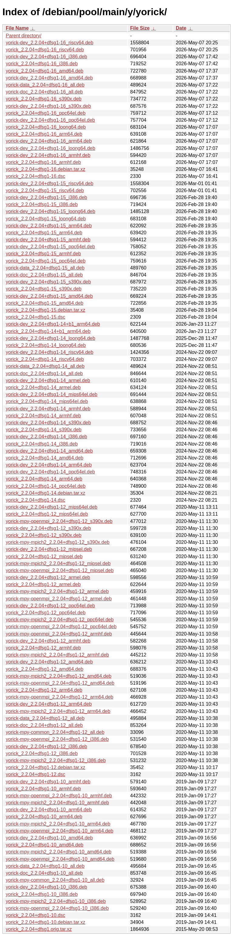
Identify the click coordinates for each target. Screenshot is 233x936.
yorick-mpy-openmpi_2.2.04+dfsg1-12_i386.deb (57, 739)
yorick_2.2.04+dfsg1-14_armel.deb (43, 387)
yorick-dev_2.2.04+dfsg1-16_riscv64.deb (49, 42)
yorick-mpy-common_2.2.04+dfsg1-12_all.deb (55, 732)
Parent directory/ (23, 35)
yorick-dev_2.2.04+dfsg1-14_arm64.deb (49, 464)
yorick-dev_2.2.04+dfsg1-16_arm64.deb (49, 141)
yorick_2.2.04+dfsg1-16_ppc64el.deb (46, 113)
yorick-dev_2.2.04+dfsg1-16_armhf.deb (48, 155)
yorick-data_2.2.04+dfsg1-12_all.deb (45, 718)
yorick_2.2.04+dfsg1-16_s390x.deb (44, 98)
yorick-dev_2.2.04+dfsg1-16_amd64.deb (49, 77)
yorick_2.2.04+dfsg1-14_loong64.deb (46, 345)
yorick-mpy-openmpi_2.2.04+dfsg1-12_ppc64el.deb (61, 626)
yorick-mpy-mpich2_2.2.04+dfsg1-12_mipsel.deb (58, 563)
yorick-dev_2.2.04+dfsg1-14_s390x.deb (48, 422)
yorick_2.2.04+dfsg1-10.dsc (35, 915)
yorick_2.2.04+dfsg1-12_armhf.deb (43, 647)
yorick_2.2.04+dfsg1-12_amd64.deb (44, 669)
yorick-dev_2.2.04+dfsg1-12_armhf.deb (48, 640)
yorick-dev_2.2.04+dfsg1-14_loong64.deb (50, 338)
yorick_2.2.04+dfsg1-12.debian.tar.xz (45, 767)
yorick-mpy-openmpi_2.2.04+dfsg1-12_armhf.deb (59, 633)
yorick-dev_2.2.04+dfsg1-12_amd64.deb (49, 661)
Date (181, 28)
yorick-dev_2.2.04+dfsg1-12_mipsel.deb (49, 549)
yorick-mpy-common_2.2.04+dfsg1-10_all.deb (55, 880)
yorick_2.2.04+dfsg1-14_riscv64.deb (45, 359)
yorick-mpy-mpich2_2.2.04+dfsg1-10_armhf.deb (57, 802)
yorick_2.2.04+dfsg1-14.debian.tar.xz (45, 493)
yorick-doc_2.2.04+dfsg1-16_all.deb (44, 91)
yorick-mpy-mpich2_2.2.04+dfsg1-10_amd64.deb (58, 851)
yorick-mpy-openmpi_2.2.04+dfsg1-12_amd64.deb (60, 683)
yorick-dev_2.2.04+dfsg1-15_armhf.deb (48, 239)
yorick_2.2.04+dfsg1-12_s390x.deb (44, 535)
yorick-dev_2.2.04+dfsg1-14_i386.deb (46, 436)
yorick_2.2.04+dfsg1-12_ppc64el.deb (46, 612)
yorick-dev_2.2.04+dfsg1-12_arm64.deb (49, 704)
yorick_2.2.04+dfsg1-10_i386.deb (42, 894)
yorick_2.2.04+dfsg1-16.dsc (35, 176)
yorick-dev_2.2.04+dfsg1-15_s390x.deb (48, 281)
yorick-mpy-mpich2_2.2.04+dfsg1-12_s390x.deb (58, 542)
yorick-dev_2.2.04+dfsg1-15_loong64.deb (50, 211)
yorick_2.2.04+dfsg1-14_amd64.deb (44, 457)
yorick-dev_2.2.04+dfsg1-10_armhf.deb (48, 781)
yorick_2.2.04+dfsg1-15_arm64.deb (44, 232)
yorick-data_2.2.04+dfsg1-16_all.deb (45, 84)
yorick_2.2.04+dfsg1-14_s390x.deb (44, 429)
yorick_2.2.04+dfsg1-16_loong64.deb (46, 127)
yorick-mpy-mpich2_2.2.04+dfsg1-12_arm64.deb (58, 711)
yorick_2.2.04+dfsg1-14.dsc (35, 500)
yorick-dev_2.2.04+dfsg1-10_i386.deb (46, 887)
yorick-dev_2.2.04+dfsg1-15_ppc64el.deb (50, 246)
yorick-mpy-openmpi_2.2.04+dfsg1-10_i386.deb (57, 908)
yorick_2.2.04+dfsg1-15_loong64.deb (46, 218)
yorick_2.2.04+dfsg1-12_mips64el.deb (47, 514)
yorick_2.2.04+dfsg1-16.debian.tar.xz (45, 169)
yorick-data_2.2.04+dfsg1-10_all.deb (45, 866)
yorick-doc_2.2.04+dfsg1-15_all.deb (44, 274)
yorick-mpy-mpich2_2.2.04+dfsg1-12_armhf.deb (57, 654)
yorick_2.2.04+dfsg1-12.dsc (35, 774)
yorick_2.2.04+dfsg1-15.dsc (35, 317)
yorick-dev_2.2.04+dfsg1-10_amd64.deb (49, 837)
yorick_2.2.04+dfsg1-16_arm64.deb (44, 134)
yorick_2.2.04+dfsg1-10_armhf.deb (43, 788)
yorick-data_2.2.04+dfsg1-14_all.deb (45, 366)
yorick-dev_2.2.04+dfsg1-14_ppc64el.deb (50, 471)
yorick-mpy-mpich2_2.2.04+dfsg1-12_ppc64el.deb (59, 619)
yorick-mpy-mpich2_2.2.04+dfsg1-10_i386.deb (56, 901)
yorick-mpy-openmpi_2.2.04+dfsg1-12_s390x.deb (59, 521)
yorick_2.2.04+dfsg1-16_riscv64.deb (45, 49)
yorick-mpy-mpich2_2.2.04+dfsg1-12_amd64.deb (58, 676)
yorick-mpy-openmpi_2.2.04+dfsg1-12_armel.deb (59, 598)
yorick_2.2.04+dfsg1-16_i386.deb (42, 63)
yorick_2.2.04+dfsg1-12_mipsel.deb (44, 556)
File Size (140, 28)
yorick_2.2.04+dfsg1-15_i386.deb (42, 204)
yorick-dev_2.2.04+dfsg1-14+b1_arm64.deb (53, 324)
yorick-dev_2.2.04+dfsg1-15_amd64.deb (49, 296)
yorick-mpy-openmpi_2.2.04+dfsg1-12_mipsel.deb (59, 570)
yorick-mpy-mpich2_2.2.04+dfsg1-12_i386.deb (56, 760)
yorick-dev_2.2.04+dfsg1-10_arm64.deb (49, 809)
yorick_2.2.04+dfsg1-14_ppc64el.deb (46, 486)
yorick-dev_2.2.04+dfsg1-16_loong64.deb (50, 148)
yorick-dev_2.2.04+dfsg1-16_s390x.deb (48, 106)
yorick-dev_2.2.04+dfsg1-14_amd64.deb (49, 450)
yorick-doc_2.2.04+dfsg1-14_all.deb (44, 373)
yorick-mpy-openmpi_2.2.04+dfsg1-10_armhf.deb (59, 795)
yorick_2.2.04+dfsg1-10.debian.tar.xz (45, 922)
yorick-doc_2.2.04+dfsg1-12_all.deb (44, 725)
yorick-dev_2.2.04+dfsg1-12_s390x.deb (48, 528)
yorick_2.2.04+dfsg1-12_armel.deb (43, 584)
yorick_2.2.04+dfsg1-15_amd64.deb (44, 303)
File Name (17, 28)
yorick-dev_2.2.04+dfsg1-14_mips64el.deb (51, 394)
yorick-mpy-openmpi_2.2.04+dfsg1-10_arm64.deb (59, 830)
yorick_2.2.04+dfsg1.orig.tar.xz (39, 929)
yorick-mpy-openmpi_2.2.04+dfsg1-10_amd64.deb (60, 859)
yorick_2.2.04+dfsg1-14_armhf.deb (43, 415)
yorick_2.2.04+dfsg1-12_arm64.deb (44, 690)
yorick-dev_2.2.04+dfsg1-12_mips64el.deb (51, 507)
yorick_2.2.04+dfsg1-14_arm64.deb (44, 478)
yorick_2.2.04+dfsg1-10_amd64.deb (44, 844)
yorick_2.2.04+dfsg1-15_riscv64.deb (45, 190)
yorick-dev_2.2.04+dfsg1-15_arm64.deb (49, 225)
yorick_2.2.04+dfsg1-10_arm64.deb (44, 816)
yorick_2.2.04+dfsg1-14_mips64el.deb (47, 401)
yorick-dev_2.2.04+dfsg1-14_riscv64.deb (49, 352)
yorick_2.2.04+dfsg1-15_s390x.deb (44, 288)
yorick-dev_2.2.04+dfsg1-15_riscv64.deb (49, 183)
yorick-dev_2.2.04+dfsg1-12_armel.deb (48, 577)
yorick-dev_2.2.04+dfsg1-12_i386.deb (46, 746)
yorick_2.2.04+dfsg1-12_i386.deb (42, 753)
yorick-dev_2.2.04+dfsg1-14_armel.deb (48, 380)
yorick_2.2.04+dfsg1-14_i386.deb (42, 443)
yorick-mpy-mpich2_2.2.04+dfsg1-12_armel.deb (57, 591)
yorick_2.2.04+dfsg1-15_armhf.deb (43, 253)
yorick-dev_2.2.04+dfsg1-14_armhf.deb (48, 408)
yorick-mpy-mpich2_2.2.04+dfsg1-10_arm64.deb (58, 823)
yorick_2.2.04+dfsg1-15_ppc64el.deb (46, 260)
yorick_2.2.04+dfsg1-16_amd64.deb (44, 70)
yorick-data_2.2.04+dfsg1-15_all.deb (45, 267)
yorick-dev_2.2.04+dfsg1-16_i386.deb (46, 56)
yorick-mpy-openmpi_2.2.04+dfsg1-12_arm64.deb (59, 697)
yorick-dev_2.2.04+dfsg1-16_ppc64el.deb (50, 120)
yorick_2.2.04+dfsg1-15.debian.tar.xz (45, 310)
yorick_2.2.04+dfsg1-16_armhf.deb (43, 162)
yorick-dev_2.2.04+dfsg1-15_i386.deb (46, 197)
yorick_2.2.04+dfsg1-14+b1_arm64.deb (48, 331)
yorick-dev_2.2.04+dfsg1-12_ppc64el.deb (50, 605)
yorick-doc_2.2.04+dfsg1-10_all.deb (44, 873)
